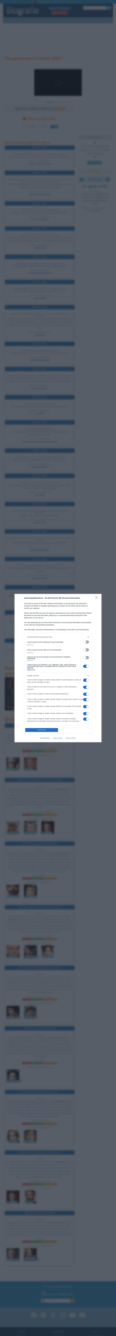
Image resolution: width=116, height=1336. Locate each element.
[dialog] (58, 668)
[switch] (86, 642)
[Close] (97, 598)
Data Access (57, 738)
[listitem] (58, 637)
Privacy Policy (71, 738)
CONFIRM (41, 730)
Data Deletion (45, 738)
